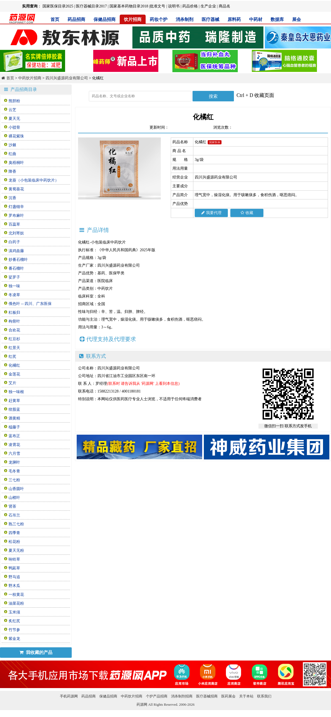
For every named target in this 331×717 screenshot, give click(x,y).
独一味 (14, 286)
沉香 (12, 198)
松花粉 (14, 542)
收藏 (247, 213)
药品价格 (190, 6)
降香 (12, 171)
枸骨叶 (14, 321)
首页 (54, 19)
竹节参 (14, 630)
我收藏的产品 (35, 652)
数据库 (277, 19)
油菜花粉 (16, 603)
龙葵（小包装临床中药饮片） (34, 180)
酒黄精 (14, 418)
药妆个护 (158, 19)
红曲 (12, 154)
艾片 (12, 383)
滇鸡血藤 (16, 251)
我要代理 (211, 213)
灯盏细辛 (16, 207)
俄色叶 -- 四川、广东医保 (30, 304)
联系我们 (264, 696)
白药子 (14, 242)
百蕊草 (14, 224)
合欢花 (14, 330)
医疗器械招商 (207, 696)
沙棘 (12, 145)
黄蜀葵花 (16, 189)
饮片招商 (133, 19)
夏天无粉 (16, 550)
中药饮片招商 (29, 78)
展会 (296, 19)
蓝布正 (14, 436)
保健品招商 (105, 19)
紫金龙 (14, 639)
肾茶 (12, 506)
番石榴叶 (16, 268)
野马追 (14, 577)
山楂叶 (14, 498)
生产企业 (208, 6)
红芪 (12, 357)
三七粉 (14, 480)
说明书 (174, 6)
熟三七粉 (16, 524)
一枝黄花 (16, 594)
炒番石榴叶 (18, 260)
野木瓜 (14, 586)
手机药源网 (69, 696)
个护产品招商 (156, 696)
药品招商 (76, 19)
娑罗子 (14, 277)
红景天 (14, 348)
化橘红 (14, 365)
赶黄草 (14, 401)
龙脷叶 (14, 462)
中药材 (255, 19)
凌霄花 (14, 445)
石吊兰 (14, 515)
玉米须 (14, 612)
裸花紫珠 (16, 136)
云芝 (12, 110)
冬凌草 (14, 295)
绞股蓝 (14, 409)
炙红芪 (14, 621)
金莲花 (14, 374)
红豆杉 (14, 339)
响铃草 (14, 559)
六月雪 (14, 453)
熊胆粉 (14, 101)
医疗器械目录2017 (91, 6)
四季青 (14, 533)
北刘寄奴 (16, 233)
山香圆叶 (16, 489)
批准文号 (157, 6)
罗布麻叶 (16, 215)
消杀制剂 (184, 19)
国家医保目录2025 (57, 6)
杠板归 (14, 312)
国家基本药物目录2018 (129, 6)
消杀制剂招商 (182, 696)
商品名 (224, 6)
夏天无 (14, 119)
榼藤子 (14, 427)
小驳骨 (14, 127)
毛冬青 (14, 471)
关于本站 (246, 696)
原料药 (234, 19)
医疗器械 (210, 19)
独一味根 (16, 392)
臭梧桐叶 (16, 163)
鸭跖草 (14, 568)
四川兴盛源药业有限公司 (67, 78)
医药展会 (228, 696)
